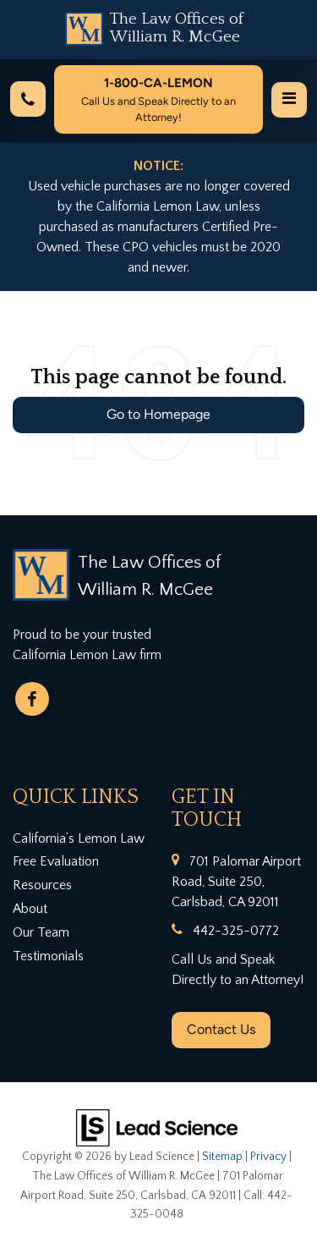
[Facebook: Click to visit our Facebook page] (32, 699)
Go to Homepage (158, 414)
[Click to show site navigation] (289, 100)
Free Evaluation (56, 861)
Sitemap (222, 1156)
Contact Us (221, 1029)
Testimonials (48, 956)
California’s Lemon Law (79, 838)
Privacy (268, 1156)
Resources (42, 885)
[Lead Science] (157, 1127)
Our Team (41, 932)
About (30, 908)
